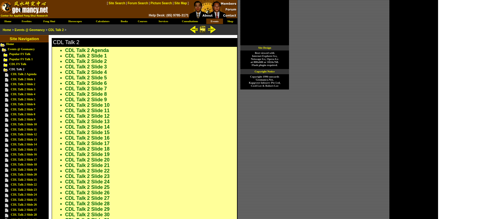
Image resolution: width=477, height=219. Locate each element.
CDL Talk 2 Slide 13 (87, 121)
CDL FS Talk (17, 64)
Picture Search (161, 3)
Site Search (117, 3)
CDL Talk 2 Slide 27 (87, 198)
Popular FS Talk (20, 54)
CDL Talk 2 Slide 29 (87, 209)
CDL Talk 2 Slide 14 (87, 127)
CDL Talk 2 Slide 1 (86, 55)
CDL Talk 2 (56, 30)
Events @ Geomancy (21, 49)
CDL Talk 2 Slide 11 (87, 110)
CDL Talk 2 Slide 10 (87, 105)
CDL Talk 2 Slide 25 (87, 187)
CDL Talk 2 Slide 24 (87, 181)
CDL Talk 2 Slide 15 (87, 132)
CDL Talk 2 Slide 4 (86, 72)
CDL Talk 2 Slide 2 (86, 61)
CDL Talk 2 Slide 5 (86, 77)
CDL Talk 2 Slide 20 (87, 159)
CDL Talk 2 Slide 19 (87, 154)
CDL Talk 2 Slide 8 (86, 94)
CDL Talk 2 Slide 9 (86, 99)
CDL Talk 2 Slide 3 (86, 66)
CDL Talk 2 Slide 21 (87, 165)
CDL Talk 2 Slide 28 (87, 203)
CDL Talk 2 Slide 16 (87, 138)
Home (10, 44)
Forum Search (138, 3)
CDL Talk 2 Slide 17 (87, 143)
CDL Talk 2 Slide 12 (87, 116)
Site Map (180, 3)
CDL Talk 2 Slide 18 (87, 148)
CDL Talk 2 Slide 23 (87, 176)
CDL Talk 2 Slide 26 (87, 192)
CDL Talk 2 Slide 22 (87, 170)
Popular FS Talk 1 (21, 59)
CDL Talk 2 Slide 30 (87, 214)
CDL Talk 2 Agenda (87, 50)
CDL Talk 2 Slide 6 (86, 83)
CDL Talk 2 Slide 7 (86, 88)
